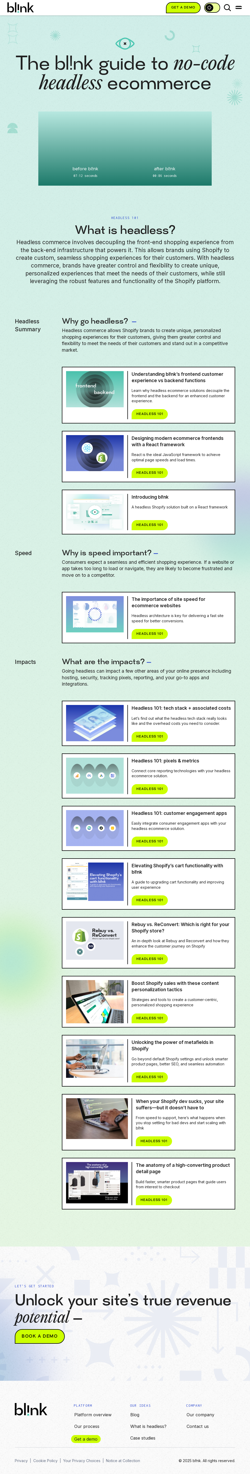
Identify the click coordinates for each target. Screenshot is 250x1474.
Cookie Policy (45, 1460)
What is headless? (148, 1426)
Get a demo (86, 1439)
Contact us (198, 1426)
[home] (20, 7)
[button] (239, 8)
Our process (86, 1426)
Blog (134, 1414)
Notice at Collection (123, 1460)
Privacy (21, 1460)
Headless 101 (163, 414)
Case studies (142, 1438)
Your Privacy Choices (81, 1460)
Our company (200, 1414)
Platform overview (93, 1414)
